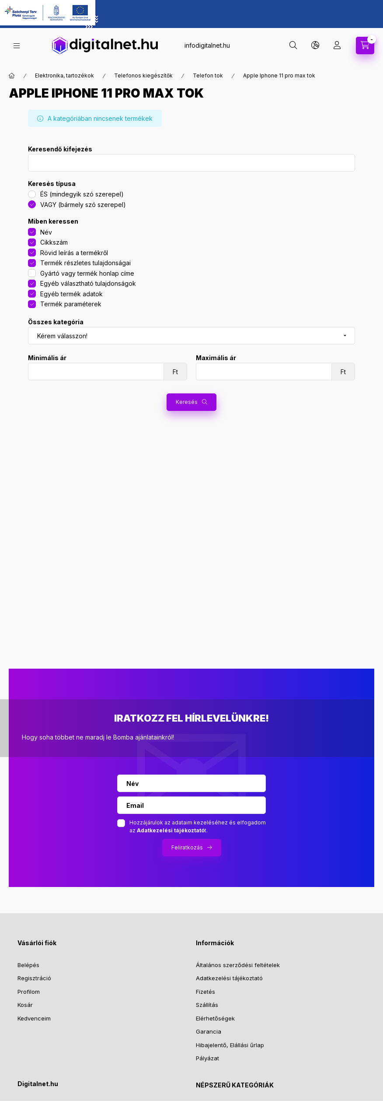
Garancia (208, 1031)
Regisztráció (34, 978)
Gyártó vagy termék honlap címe (87, 273)
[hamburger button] (16, 46)
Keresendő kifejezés (60, 149)
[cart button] (365, 45)
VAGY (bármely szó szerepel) (83, 204)
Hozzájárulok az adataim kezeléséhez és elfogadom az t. (197, 826)
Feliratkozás (187, 847)
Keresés (187, 402)
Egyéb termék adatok (71, 294)
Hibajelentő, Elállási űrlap (230, 1044)
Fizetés (205, 991)
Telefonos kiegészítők (143, 75)
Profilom (28, 991)
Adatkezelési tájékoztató (229, 978)
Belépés (28, 964)
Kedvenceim (34, 1018)
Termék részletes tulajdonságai (85, 262)
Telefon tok (208, 75)
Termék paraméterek (70, 304)
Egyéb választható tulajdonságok (88, 283)
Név (46, 232)
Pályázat (207, 1058)
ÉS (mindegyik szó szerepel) (82, 194)
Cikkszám (54, 242)
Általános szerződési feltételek (238, 964)
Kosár (25, 1004)
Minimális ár (47, 357)
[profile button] (337, 45)
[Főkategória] (12, 76)
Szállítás (207, 1004)
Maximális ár (216, 357)
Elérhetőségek (215, 1018)
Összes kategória (56, 322)
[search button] (293, 45)
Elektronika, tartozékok (64, 75)
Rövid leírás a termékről (74, 252)
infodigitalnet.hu (207, 45)
